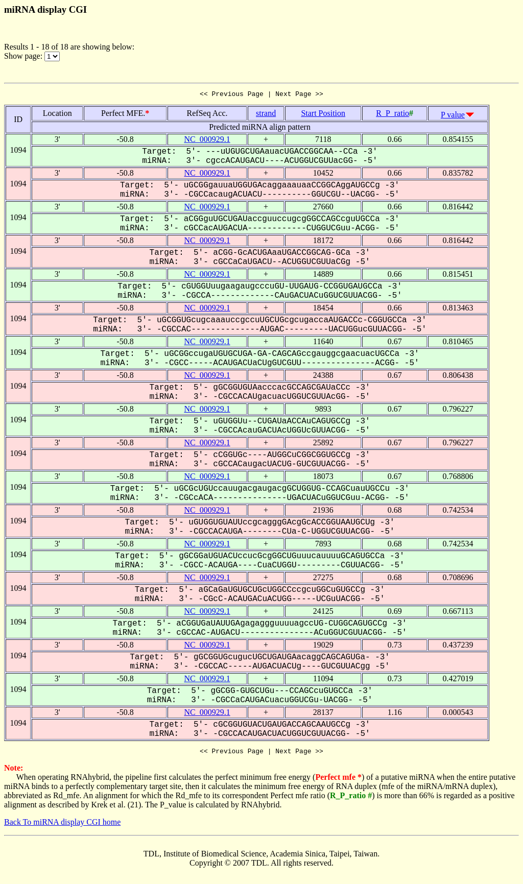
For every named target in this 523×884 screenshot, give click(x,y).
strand (266, 114)
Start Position (323, 114)
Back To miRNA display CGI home (62, 825)
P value (453, 116)
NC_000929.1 (207, 140)
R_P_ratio (392, 114)
